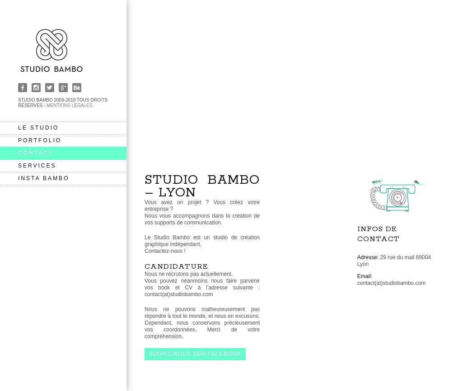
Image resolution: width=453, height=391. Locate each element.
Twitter (49, 87)
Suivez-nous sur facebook (195, 354)
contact (35, 153)
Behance (76, 87)
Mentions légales (69, 105)
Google (63, 87)
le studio (38, 128)
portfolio (39, 140)
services (37, 166)
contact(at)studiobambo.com (391, 283)
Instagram (36, 87)
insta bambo (43, 178)
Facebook (22, 87)
